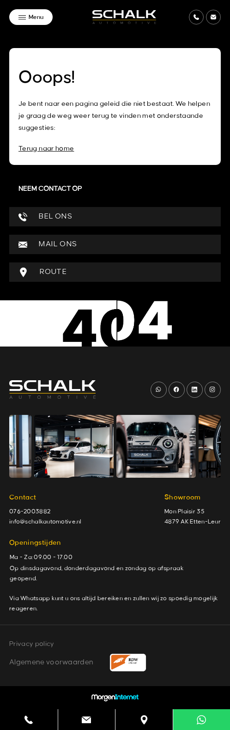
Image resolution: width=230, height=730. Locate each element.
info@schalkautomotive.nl (45, 521)
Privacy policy (31, 644)
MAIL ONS (47, 244)
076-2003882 (29, 511)
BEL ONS (45, 217)
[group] (74, 446)
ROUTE (42, 272)
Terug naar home (46, 148)
